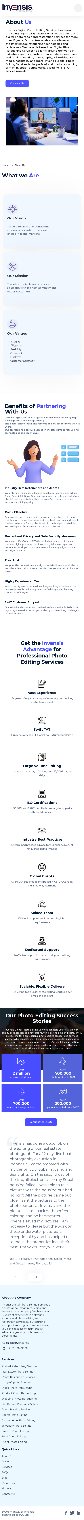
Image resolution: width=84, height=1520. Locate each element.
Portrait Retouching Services (19, 1366)
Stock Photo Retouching (17, 1387)
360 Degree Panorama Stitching (21, 1404)
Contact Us (16, 83)
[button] (78, 8)
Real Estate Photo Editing (17, 1371)
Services (7, 1466)
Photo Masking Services (16, 1409)
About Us (7, 1456)
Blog (5, 1477)
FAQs (5, 1472)
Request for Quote (41, 1122)
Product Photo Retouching (19, 1393)
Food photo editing (14, 1436)
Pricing (6, 1461)
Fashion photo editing (15, 1431)
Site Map (7, 1488)
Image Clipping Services (16, 1382)
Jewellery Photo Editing (16, 1425)
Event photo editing (14, 1441)
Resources (8, 1483)
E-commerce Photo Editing (18, 1420)
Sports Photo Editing (14, 1414)
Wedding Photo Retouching (19, 1398)
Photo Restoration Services (18, 1377)
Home (5, 165)
